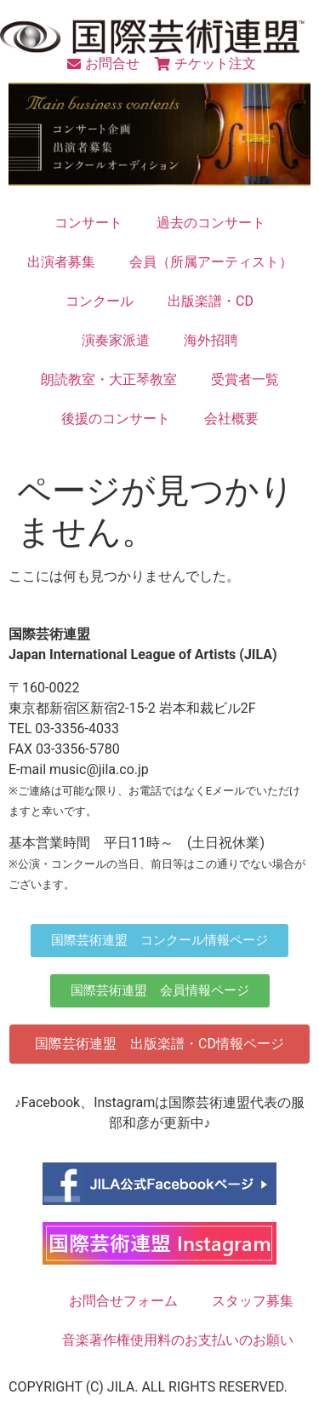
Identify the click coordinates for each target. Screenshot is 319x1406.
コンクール (100, 301)
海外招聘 (211, 340)
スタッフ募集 (252, 1301)
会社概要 (231, 418)
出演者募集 (61, 262)
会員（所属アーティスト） (211, 262)
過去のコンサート (211, 223)
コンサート (88, 223)
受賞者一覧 (245, 379)
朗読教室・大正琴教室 (109, 379)
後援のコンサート (115, 418)
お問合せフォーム (123, 1301)
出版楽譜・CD (210, 301)
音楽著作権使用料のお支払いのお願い (177, 1340)
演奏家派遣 (116, 340)
